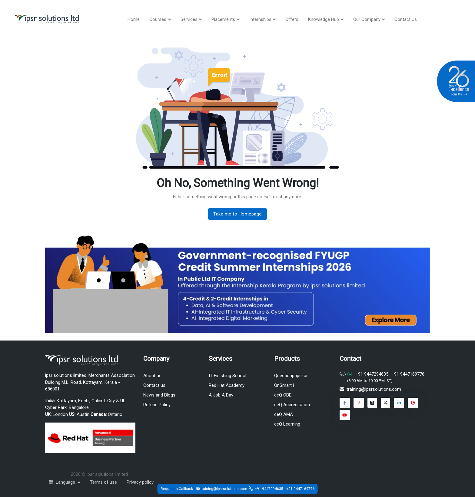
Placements (223, 19)
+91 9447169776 (300, 489)
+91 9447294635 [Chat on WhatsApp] (372, 374)
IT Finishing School (227, 375)
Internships (260, 19)
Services (189, 19)
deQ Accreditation (292, 404)
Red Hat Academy (226, 385)
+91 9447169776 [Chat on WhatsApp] (407, 374)
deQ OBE (282, 395)
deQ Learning (287, 424)
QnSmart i (284, 385)
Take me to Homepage (237, 214)
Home (134, 19)
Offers (291, 19)
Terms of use (103, 482)
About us (152, 375)
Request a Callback (177, 489)
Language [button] (62, 482)
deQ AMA (283, 414)
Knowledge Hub (323, 19)
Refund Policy (157, 404)
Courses (157, 19)
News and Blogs (159, 395)
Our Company (366, 19)
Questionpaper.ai (290, 375)
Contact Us (405, 19)
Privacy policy (140, 482)
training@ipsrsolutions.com (374, 389)
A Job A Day (221, 395)
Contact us (154, 385)
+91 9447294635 (269, 489)
